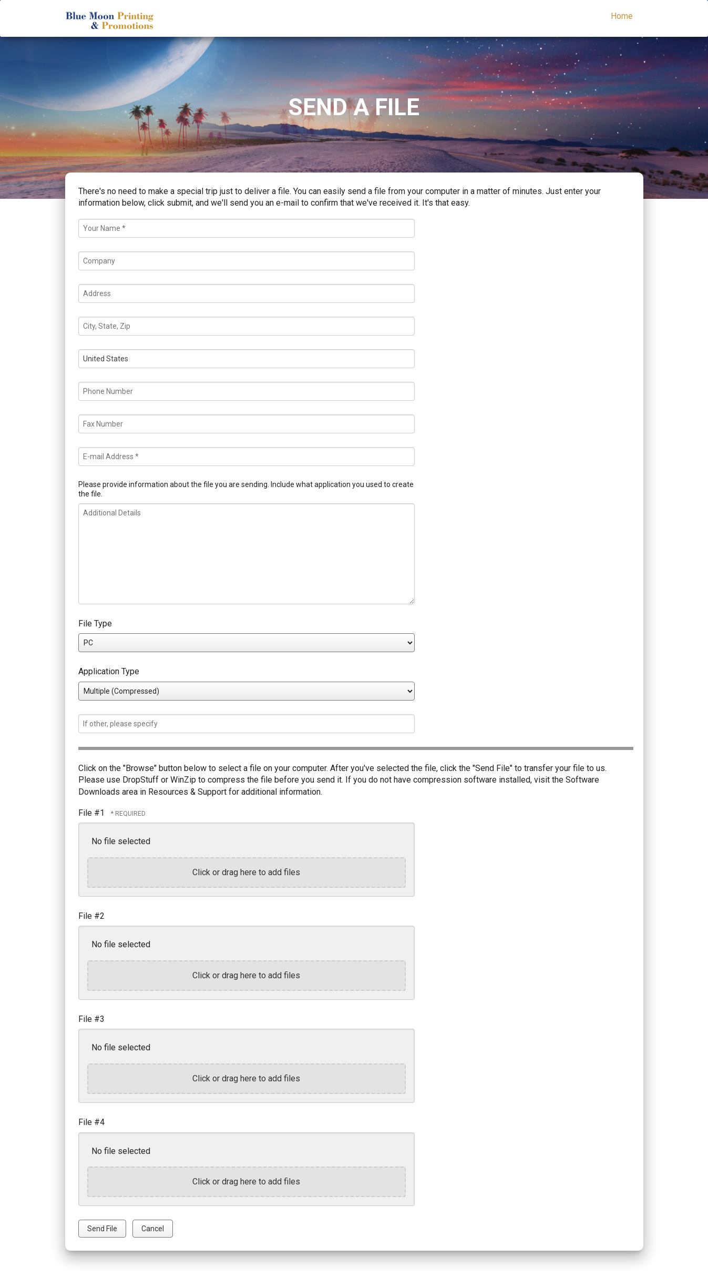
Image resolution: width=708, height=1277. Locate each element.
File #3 (91, 1019)
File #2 (91, 916)
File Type (95, 624)
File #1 (92, 813)
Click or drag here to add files (246, 872)
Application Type (108, 671)
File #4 (91, 1122)
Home (622, 16)
